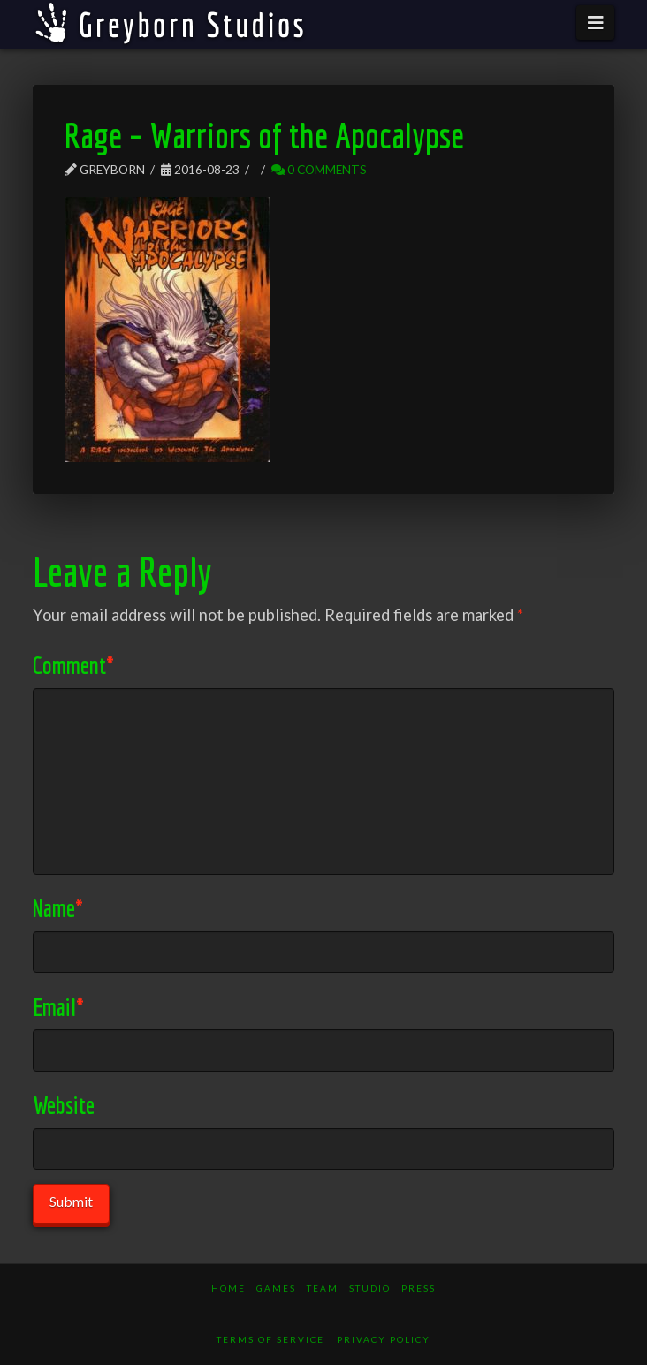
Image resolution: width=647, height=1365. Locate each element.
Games (276, 1288)
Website (64, 1105)
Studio (370, 1288)
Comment (73, 665)
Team (323, 1288)
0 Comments (319, 169)
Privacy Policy (383, 1339)
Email (58, 1006)
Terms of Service (270, 1339)
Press (418, 1288)
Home (228, 1288)
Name (58, 907)
